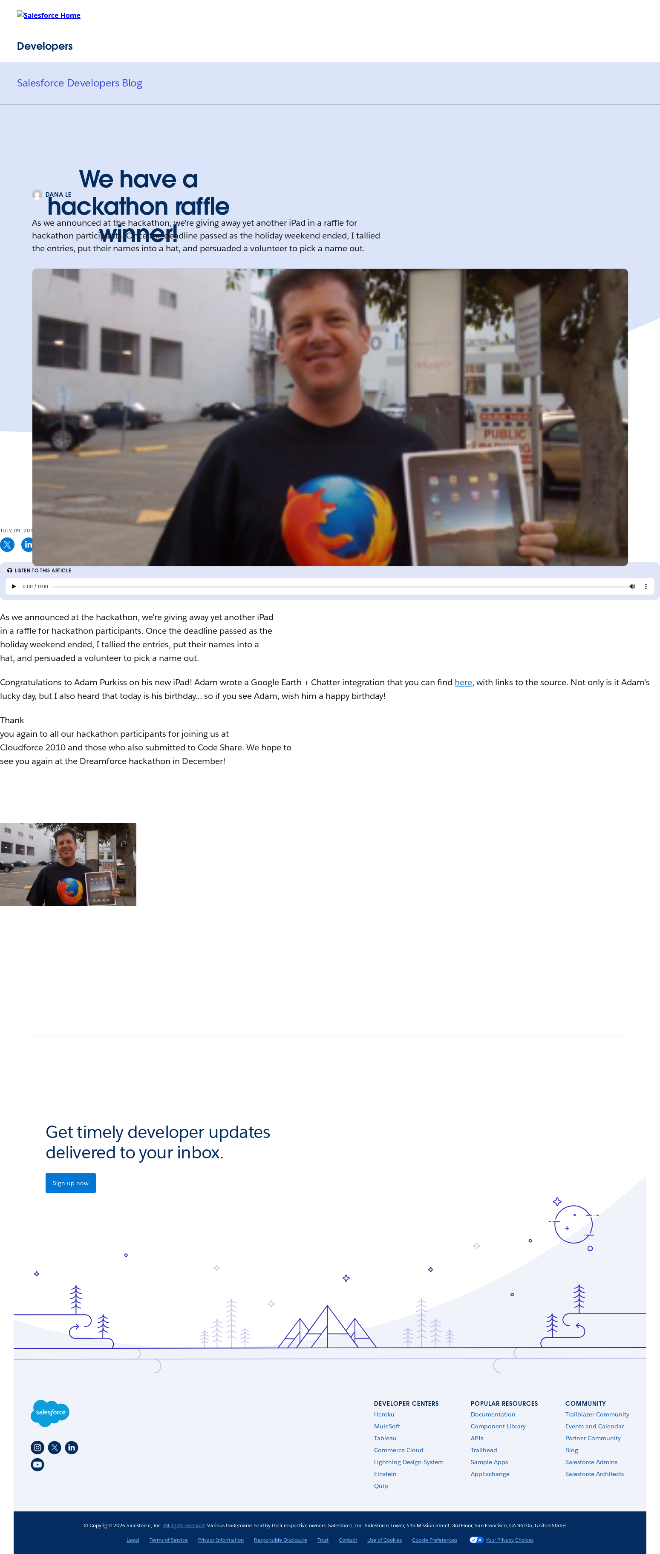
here (463, 682)
